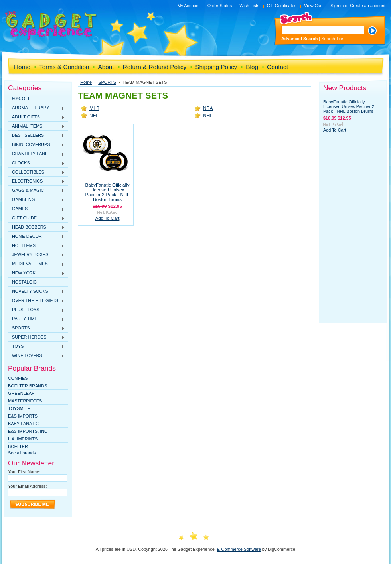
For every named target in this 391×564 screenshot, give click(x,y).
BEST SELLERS (36, 135)
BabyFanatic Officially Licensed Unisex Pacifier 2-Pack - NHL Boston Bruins (107, 192)
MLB (94, 108)
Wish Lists (249, 5)
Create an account (367, 5)
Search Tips (332, 38)
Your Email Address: (27, 486)
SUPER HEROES (36, 337)
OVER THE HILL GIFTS (36, 301)
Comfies (18, 378)
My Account (188, 5)
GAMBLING (36, 200)
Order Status (219, 5)
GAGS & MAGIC (36, 190)
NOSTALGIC (24, 282)
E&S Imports (23, 416)
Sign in (337, 5)
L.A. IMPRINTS (23, 438)
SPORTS (36, 328)
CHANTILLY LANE (36, 154)
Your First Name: (24, 471)
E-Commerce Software (239, 549)
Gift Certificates (281, 5)
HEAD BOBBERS (36, 227)
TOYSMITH (19, 408)
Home (86, 82)
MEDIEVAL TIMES (36, 264)
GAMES (36, 209)
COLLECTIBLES (36, 172)
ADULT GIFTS (36, 117)
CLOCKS (36, 163)
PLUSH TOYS (36, 310)
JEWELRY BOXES (36, 255)
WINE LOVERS (36, 356)
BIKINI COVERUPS (36, 145)
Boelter (18, 446)
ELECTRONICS (36, 181)
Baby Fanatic (23, 423)
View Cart (313, 5)
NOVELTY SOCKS (36, 291)
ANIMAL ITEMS (36, 126)
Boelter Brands (27, 385)
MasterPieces (25, 400)
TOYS (36, 346)
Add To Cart (107, 218)
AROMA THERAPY (36, 108)
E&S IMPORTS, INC (27, 431)
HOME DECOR (36, 236)
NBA (208, 108)
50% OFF (21, 98)
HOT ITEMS (36, 245)
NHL (208, 115)
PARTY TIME (36, 319)
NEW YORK (36, 273)
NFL (94, 115)
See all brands (22, 452)
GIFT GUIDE (36, 218)
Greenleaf (21, 393)
